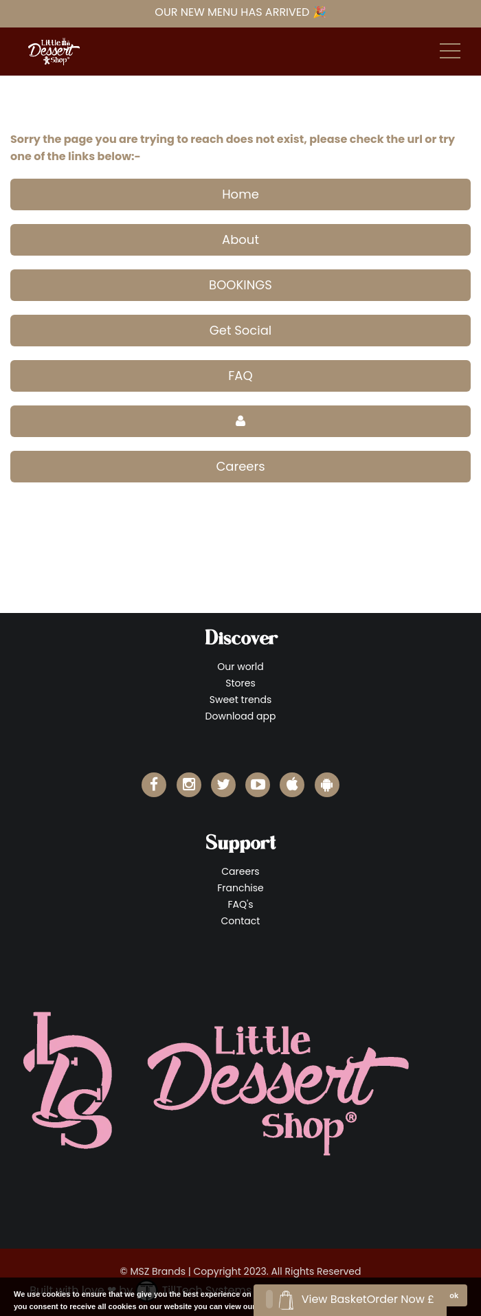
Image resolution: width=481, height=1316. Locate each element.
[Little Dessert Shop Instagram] (189, 784)
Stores (240, 683)
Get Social (241, 330)
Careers (240, 466)
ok (453, 1295)
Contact (240, 921)
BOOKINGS (240, 284)
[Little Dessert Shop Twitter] (223, 784)
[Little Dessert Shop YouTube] (257, 784)
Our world (240, 666)
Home (240, 194)
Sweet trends (241, 699)
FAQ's (240, 904)
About (240, 239)
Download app (240, 716)
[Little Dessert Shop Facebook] (154, 784)
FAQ (240, 375)
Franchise (240, 888)
